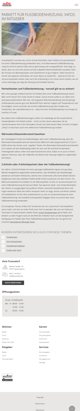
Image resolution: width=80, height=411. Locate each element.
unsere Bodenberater (48, 212)
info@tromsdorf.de (16, 276)
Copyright (40, 397)
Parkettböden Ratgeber (15, 246)
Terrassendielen (44, 332)
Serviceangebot (44, 352)
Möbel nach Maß (8, 342)
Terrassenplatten (45, 335)
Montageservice (44, 359)
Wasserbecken (44, 342)
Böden (4, 332)
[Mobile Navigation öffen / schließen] (76, 5)
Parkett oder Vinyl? (13, 250)
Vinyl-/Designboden (14, 241)
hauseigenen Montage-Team (22, 222)
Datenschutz (40, 404)
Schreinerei (43, 356)
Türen (4, 335)
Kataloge (42, 362)
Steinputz (5, 339)
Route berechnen (13, 283)
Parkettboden (11, 237)
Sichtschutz (43, 339)
